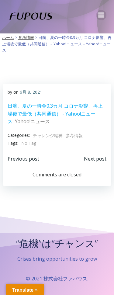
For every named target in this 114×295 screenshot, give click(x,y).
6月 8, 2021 (31, 92)
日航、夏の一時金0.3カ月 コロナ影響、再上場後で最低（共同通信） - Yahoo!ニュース (55, 113)
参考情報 (74, 135)
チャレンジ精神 (48, 135)
